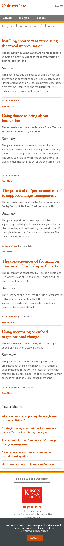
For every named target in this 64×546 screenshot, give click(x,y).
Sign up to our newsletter (32, 478)
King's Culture (32, 507)
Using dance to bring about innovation (25, 118)
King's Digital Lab (32, 518)
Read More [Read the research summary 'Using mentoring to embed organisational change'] (7, 393)
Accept (34, 537)
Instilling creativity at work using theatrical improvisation (30, 43)
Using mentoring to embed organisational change (25, 334)
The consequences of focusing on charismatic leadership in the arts (30, 264)
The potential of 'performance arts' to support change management (32, 193)
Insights (24, 18)
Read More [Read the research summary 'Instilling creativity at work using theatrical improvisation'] (7, 106)
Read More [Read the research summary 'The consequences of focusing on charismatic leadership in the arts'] (7, 322)
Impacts (41, 18)
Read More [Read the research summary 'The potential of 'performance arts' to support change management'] (7, 251)
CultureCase (14, 6)
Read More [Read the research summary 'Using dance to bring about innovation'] (7, 181)
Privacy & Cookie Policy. (34, 530)
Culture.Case (10, 100)
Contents (7, 18)
